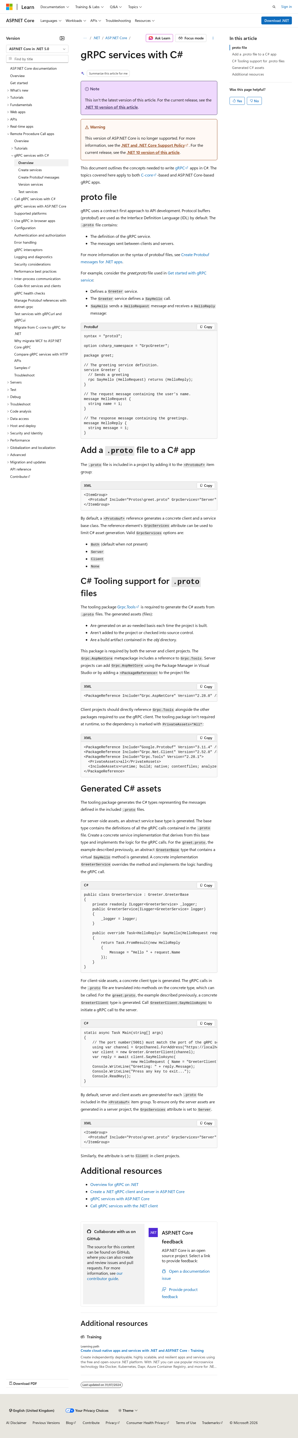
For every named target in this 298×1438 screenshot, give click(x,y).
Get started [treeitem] (19, 82)
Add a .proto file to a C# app (254, 54)
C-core (147, 175)
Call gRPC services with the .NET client (124, 1205)
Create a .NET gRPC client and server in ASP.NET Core (137, 1191)
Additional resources (248, 74)
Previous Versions (46, 1422)
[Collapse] (62, 38)
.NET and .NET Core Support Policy (153, 145)
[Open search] (274, 6)
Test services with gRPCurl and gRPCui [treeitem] (38, 316)
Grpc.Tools (126, 606)
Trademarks (211, 1422)
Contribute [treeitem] (18, 476)
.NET (96, 37)
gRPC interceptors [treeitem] (28, 249)
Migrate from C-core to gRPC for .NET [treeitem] (40, 330)
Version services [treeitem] (30, 184)
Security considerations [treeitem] (32, 264)
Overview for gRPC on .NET (114, 1184)
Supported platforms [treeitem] (30, 213)
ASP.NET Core (116, 37)
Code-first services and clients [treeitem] (37, 285)
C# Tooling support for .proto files (258, 60)
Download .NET (276, 20)
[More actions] (212, 38)
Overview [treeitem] (17, 75)
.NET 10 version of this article (111, 107)
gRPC (180, 167)
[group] (149, 500)
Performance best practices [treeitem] (35, 271)
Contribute (91, 1422)
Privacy (111, 1422)
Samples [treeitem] (20, 367)
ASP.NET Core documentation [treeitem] (33, 68)
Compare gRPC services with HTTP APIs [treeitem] (41, 357)
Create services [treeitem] (30, 169)
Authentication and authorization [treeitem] (40, 235)
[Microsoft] (9, 7)
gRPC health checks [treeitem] (29, 293)
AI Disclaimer (16, 1422)
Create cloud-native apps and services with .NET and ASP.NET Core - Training (142, 1350)
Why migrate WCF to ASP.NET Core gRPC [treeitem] (37, 343)
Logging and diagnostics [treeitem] (33, 256)
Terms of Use (186, 1422)
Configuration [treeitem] (25, 227)
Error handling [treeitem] (25, 242)
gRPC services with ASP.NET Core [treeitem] (40, 206)
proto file (239, 47)
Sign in (286, 6)
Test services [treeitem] (28, 191)
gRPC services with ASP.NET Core (119, 1198)
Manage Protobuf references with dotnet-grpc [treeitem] (40, 303)
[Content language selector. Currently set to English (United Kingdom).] (32, 1410)
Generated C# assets (248, 67)
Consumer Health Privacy (146, 1422)
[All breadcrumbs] (85, 38)
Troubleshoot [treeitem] (24, 375)
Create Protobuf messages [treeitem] (38, 177)
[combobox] (37, 49)
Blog (69, 1422)
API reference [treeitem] (20, 469)
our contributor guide (105, 1275)
